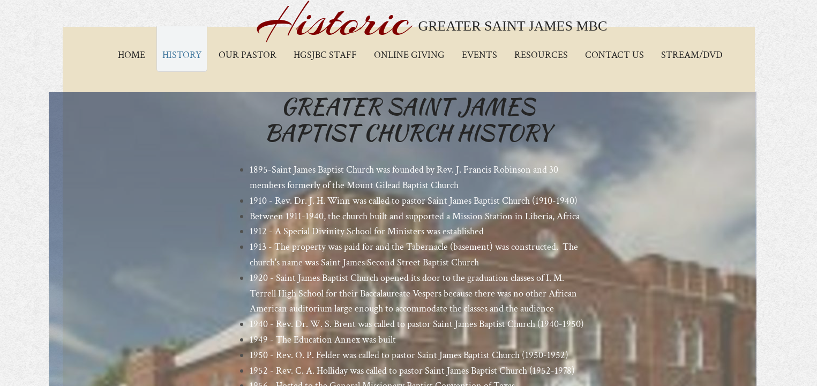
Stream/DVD (692, 55)
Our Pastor (247, 55)
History (181, 55)
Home (131, 55)
